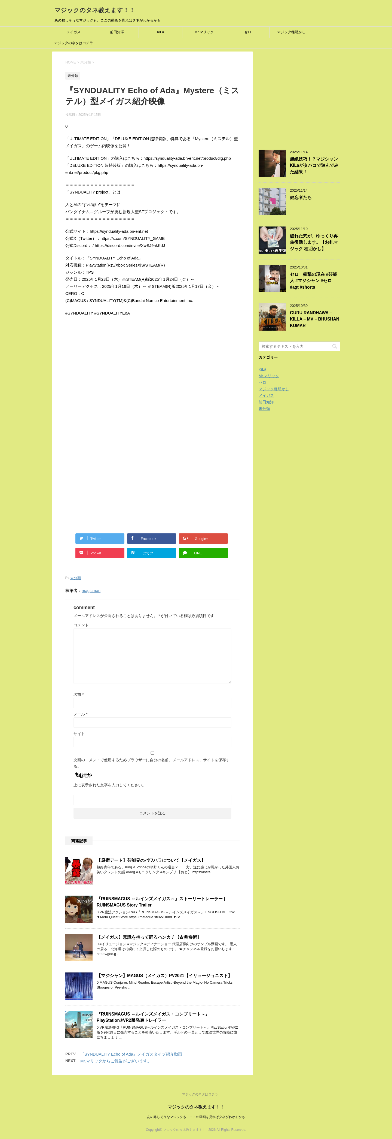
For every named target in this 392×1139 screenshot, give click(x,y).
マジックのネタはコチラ (73, 43)
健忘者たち (301, 197)
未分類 (75, 578)
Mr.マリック (203, 32)
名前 (79, 694)
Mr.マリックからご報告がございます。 (115, 1061)
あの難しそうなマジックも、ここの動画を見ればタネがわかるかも (196, 1117)
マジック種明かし (291, 32)
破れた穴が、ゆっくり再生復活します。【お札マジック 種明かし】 (314, 242)
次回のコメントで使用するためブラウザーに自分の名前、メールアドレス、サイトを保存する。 (152, 763)
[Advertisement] (111, 380)
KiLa (160, 32)
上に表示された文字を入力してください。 (110, 785)
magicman (91, 590)
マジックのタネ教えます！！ (94, 10)
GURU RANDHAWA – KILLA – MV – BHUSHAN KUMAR (314, 319)
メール (80, 714)
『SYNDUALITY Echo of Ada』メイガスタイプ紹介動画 (131, 1054)
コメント (81, 625)
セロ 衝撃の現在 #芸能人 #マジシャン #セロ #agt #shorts (313, 280)
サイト (79, 734)
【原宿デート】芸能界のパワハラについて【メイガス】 (151, 860)
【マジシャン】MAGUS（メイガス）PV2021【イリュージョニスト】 (164, 975)
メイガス (73, 32)
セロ (247, 32)
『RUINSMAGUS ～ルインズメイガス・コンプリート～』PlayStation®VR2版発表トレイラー (153, 1017)
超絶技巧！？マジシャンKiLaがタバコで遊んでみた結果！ (314, 165)
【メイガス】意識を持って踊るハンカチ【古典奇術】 (149, 937)
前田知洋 (117, 32)
